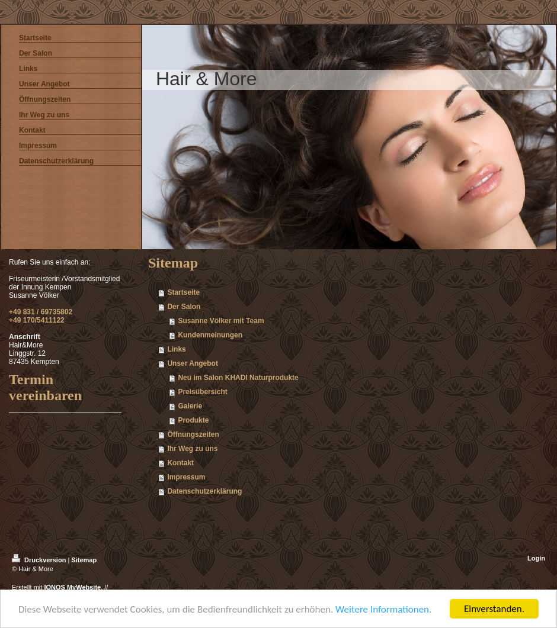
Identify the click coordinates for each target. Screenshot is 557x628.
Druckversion (40, 559)
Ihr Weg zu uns (192, 449)
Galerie (190, 406)
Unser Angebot (192, 363)
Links (176, 349)
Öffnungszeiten (193, 434)
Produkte (193, 420)
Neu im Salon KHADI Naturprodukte (238, 377)
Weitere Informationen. (383, 609)
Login (536, 558)
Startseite (183, 292)
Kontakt (180, 463)
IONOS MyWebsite (72, 587)
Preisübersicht (202, 392)
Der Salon (183, 306)
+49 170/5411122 (37, 320)
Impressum (186, 477)
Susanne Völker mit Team (221, 321)
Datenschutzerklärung (204, 491)
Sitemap (84, 559)
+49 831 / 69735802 (40, 312)
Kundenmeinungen (210, 335)
